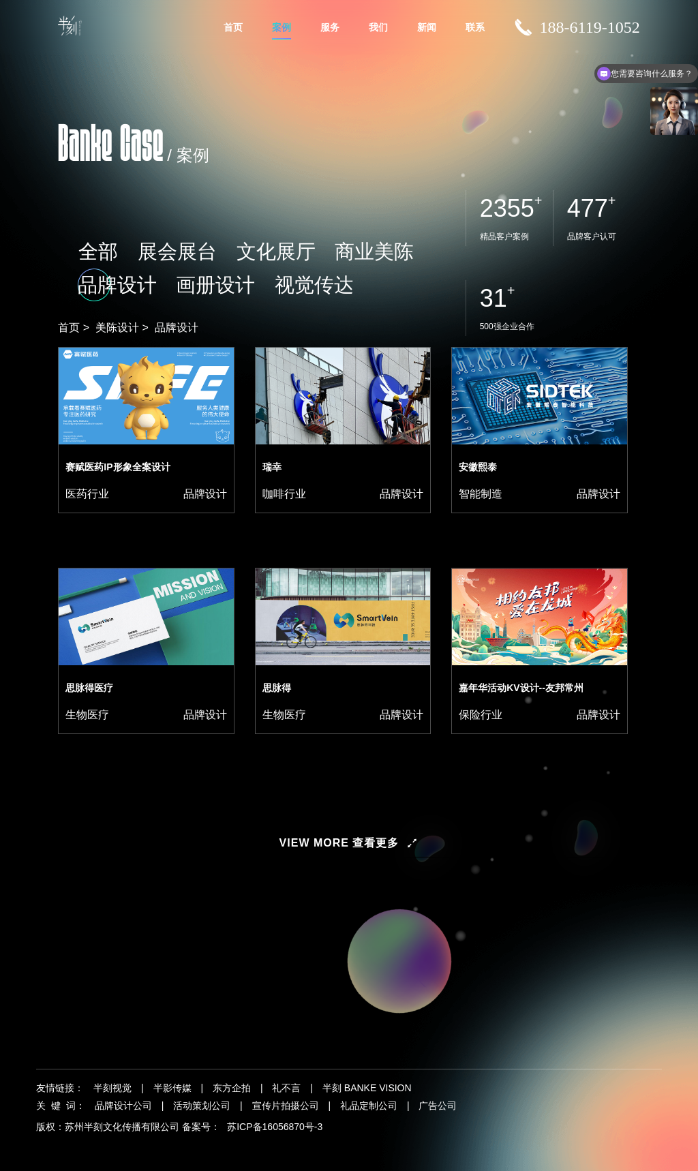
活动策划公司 (201, 1105)
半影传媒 (172, 1087)
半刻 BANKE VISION (367, 1087)
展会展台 (131, 280)
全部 (78, 280)
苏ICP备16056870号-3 (274, 1126)
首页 (233, 27)
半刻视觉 (112, 1087)
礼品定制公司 (368, 1105)
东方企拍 (232, 1087)
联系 (475, 27)
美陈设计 (117, 327)
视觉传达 (403, 280)
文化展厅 (186, 280)
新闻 (426, 27)
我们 (378, 27)
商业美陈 (240, 280)
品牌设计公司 (123, 1105)
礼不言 (286, 1087)
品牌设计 (294, 280)
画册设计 (349, 280)
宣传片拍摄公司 (285, 1105)
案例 (281, 27)
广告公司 (438, 1105)
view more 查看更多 (339, 843)
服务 (329, 27)
